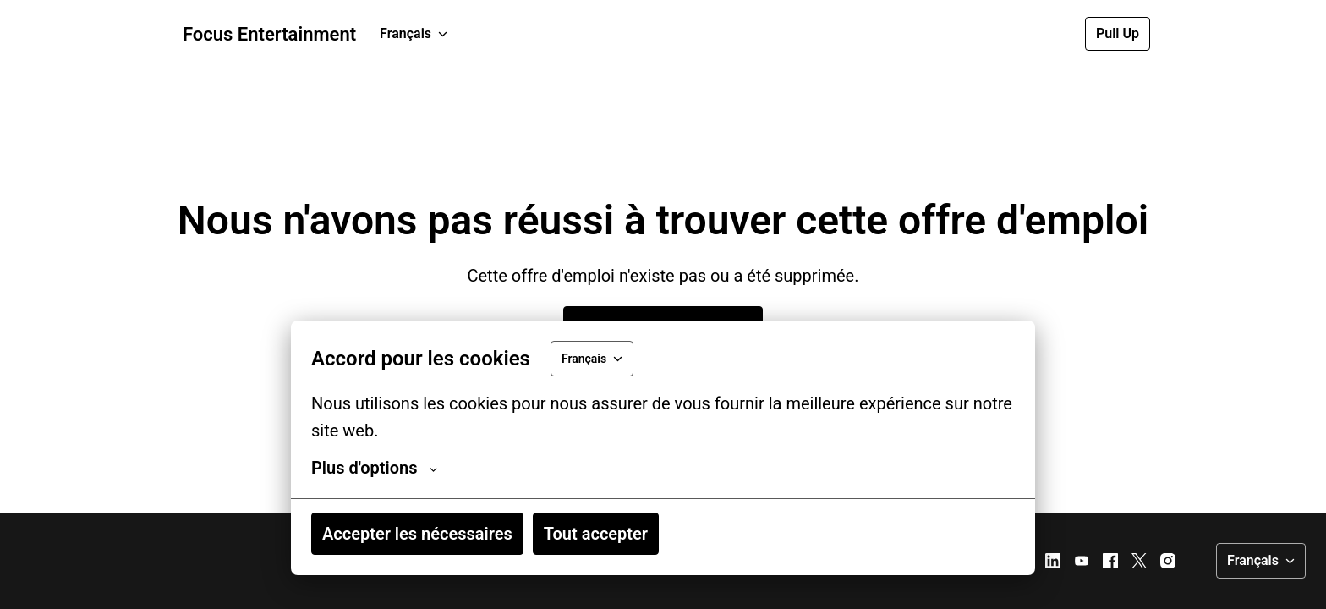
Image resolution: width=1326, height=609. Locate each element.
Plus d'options (374, 468)
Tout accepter (596, 534)
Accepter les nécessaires (417, 534)
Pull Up (1117, 33)
